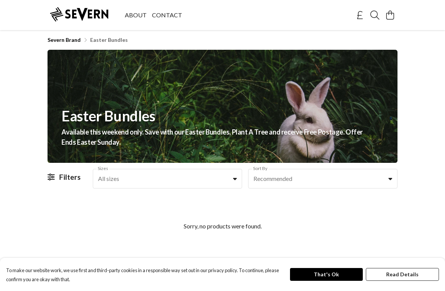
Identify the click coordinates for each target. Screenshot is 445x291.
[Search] (374, 15)
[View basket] (389, 15)
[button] (235, 179)
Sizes (103, 168)
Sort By (260, 168)
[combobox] (167, 178)
